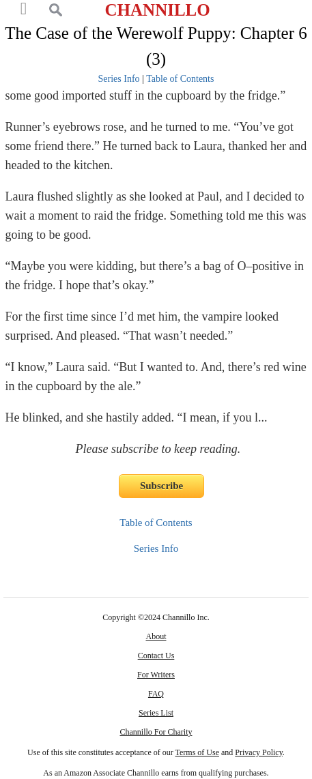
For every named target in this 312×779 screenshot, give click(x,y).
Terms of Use (197, 752)
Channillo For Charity (155, 732)
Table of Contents (180, 79)
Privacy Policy (259, 752)
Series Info (119, 79)
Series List (156, 713)
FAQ (156, 694)
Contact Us (156, 655)
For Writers (156, 674)
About (155, 636)
